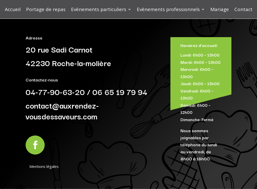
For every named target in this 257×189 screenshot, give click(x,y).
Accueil (13, 9)
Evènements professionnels (168, 9)
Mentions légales (44, 166)
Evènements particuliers (98, 9)
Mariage (219, 9)
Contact (243, 9)
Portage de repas (46, 9)
